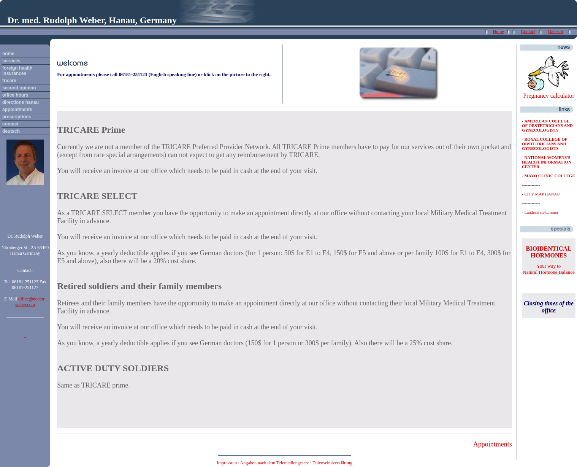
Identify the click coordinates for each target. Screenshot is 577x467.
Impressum (227, 462)
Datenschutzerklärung (332, 462)
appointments (17, 109)
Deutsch (555, 31)
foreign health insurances (17, 70)
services (11, 61)
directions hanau (20, 102)
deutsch (11, 131)
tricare (9, 80)
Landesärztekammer (541, 212)
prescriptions (16, 116)
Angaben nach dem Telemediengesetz (274, 462)
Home (498, 31)
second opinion (19, 88)
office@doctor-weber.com (30, 301)
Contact (528, 31)
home (8, 53)
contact (10, 124)
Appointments (492, 444)
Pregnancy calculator (548, 95)
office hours (15, 95)
